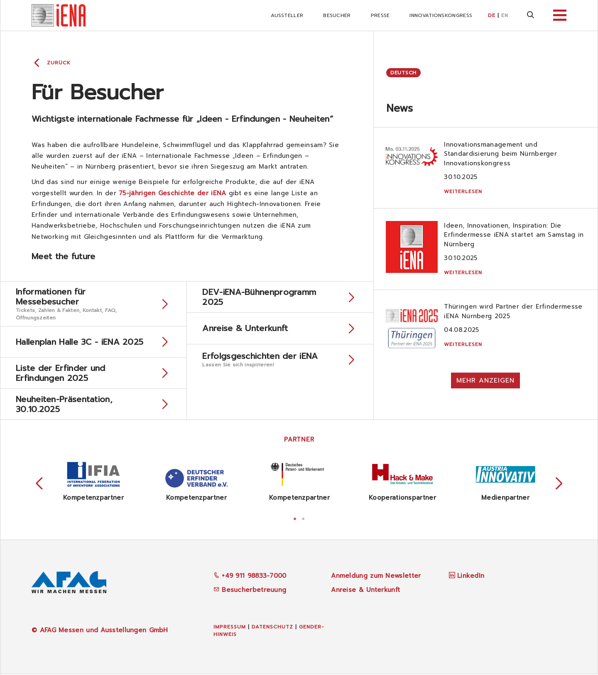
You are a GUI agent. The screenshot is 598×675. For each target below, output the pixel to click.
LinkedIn (470, 577)
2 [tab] (303, 519)
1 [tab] (295, 519)
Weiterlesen (463, 191)
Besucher (336, 15)
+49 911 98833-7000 (250, 577)
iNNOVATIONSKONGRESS (440, 15)
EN (504, 15)
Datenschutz (272, 627)
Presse (380, 15)
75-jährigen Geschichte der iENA (172, 193)
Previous (39, 485)
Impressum (229, 627)
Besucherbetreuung (249, 590)
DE (491, 15)
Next (559, 485)
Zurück (59, 62)
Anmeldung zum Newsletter (376, 577)
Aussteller (287, 15)
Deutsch (403, 72)
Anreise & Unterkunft (365, 590)
